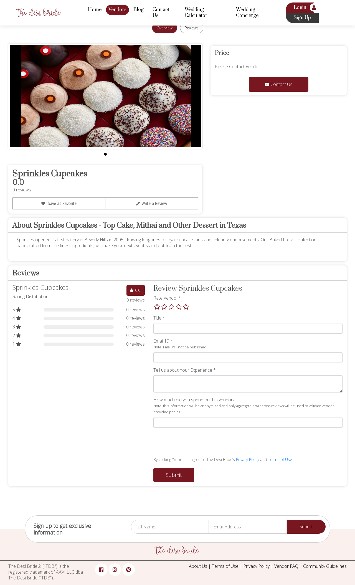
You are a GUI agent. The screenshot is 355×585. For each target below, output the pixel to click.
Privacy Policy (247, 459)
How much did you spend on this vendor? (243, 405)
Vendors (117, 10)
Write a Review (151, 203)
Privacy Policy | (258, 566)
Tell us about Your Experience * (184, 370)
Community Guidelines (325, 566)
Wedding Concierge (247, 13)
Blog (138, 10)
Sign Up (302, 18)
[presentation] (195, 443)
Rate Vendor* (167, 298)
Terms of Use (280, 459)
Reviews (192, 27)
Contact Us (161, 13)
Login (300, 7)
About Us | (200, 566)
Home (95, 10)
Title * (159, 318)
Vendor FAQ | (288, 566)
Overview (165, 27)
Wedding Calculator (196, 13)
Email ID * (180, 344)
